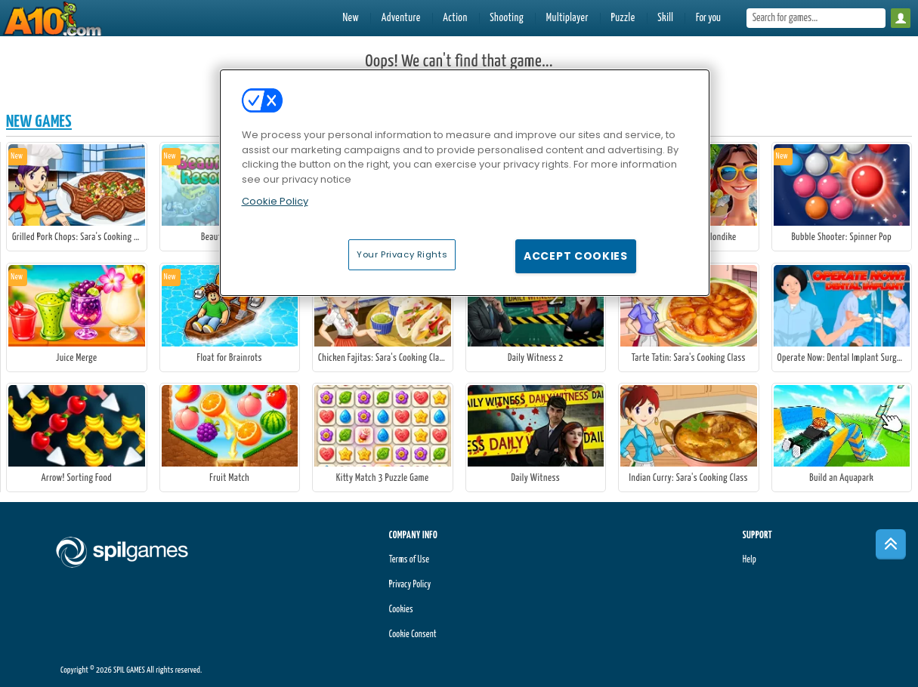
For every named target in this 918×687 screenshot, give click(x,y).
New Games (39, 122)
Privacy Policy (410, 585)
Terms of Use (409, 560)
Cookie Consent (413, 634)
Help (749, 560)
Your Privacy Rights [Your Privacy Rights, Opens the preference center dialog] (402, 254)
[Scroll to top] (891, 544)
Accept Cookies (576, 255)
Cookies (401, 610)
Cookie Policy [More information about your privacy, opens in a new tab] (275, 201)
